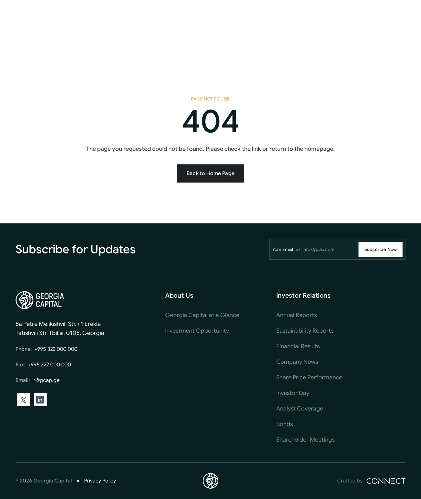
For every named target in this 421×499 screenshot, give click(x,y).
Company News (297, 361)
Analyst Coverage (299, 408)
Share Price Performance (309, 377)
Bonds (284, 424)
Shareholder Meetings (305, 439)
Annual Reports (296, 315)
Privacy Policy (100, 481)
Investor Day (292, 393)
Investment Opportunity (197, 330)
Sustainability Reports (305, 330)
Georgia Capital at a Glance (202, 315)
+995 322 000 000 (55, 349)
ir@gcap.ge (46, 380)
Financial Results (298, 346)
